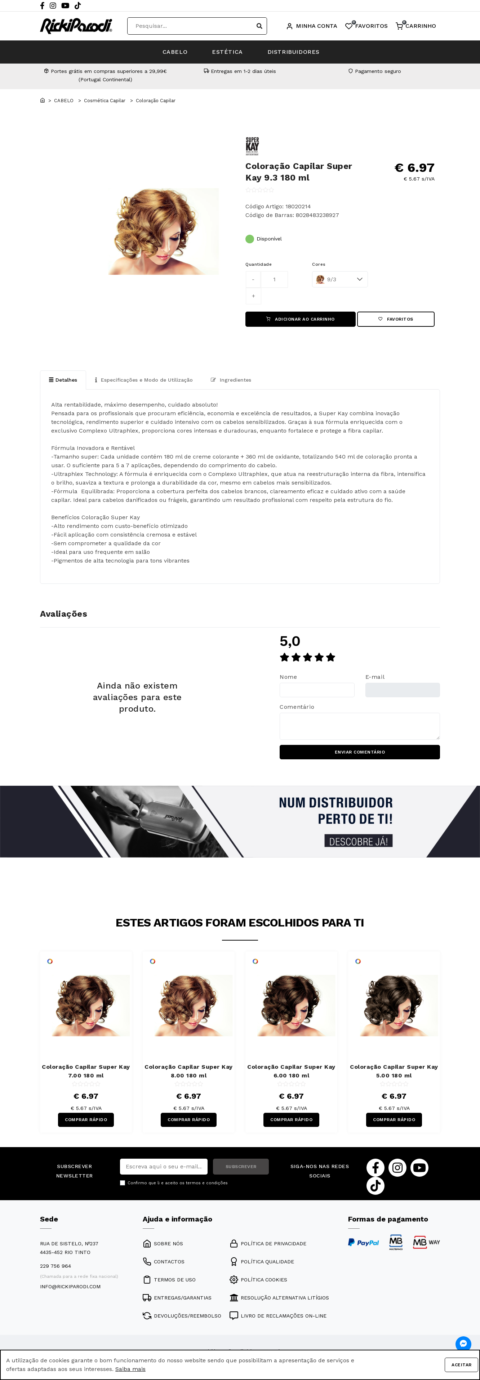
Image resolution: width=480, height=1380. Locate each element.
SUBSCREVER (241, 1167)
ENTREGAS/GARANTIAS (177, 1298)
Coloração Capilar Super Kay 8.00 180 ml (189, 1071)
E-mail (375, 677)
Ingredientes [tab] (231, 380)
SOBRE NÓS (163, 1244)
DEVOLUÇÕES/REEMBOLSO (182, 1316)
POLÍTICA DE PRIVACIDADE (268, 1244)
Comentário (297, 706)
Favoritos (395, 319)
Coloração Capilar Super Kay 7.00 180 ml (86, 1071)
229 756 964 (55, 1266)
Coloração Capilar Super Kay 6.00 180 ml (291, 1071)
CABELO (174, 51)
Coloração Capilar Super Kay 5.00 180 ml (394, 1071)
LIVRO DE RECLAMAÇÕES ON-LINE (278, 1316)
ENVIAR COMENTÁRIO (360, 752)
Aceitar (462, 1364)
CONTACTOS (164, 1262)
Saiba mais (130, 1369)
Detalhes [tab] (63, 380)
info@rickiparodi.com (70, 1287)
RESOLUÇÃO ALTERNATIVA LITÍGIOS (279, 1298)
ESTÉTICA (227, 51)
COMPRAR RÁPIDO (86, 1120)
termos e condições (207, 1183)
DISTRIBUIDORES (294, 51)
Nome (288, 677)
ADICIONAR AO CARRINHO (300, 319)
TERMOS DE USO (169, 1280)
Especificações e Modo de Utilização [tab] (144, 380)
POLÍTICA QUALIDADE (262, 1262)
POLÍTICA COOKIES (258, 1280)
